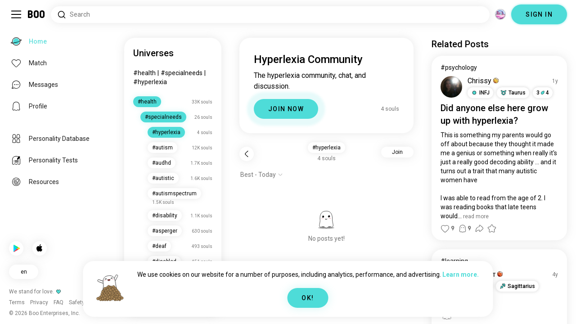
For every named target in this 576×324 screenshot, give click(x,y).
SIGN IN (539, 14)
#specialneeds (181, 72)
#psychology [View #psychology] (459, 67)
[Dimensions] (500, 14)
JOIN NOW (286, 108)
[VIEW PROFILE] (451, 87)
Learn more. (460, 274)
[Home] (36, 14)
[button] (480, 92)
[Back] (246, 154)
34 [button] (542, 93)
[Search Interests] (270, 14)
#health (144, 72)
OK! (308, 298)
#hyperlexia (150, 82)
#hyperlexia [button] (326, 147)
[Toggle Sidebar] (16, 14)
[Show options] (261, 174)
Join (397, 152)
